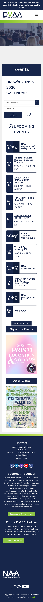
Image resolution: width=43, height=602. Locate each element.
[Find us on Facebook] (12, 466)
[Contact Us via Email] (31, 466)
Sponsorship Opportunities (21, 514)
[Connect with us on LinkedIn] (16, 466)
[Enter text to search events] (19, 102)
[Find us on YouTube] (26, 466)
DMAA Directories (14, 540)
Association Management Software (21, 587)
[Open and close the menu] (32, 15)
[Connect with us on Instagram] (21, 466)
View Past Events (21, 323)
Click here (15, 5)
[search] (37, 102)
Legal (32, 597)
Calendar (30, 115)
